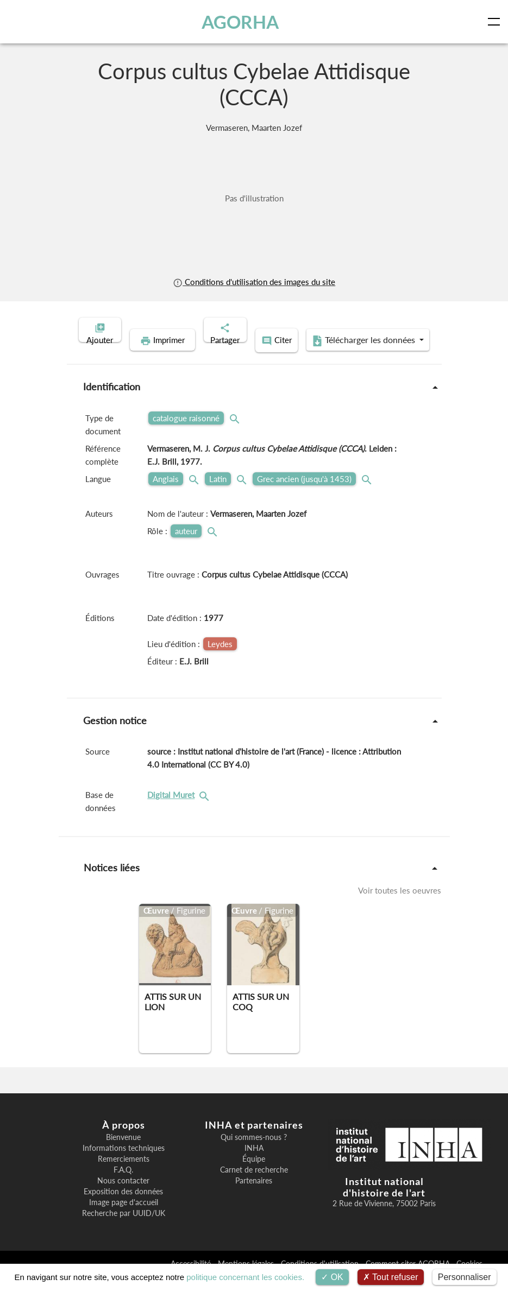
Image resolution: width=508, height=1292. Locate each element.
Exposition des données (123, 1206)
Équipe (253, 1174)
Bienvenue (123, 1152)
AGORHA (241, 22)
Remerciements (123, 1174)
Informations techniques (124, 1163)
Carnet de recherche (254, 1185)
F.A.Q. (123, 1185)
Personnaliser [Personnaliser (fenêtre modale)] (464, 1277)
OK (332, 1277)
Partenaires (253, 1196)
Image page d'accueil (123, 1217)
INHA (254, 1163)
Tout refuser (390, 1277)
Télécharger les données (324, 357)
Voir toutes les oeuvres (399, 905)
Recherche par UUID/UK (123, 1228)
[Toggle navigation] (496, 21)
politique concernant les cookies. (245, 1277)
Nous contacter (123, 1196)
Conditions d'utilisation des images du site (254, 282)
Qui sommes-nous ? (254, 1152)
